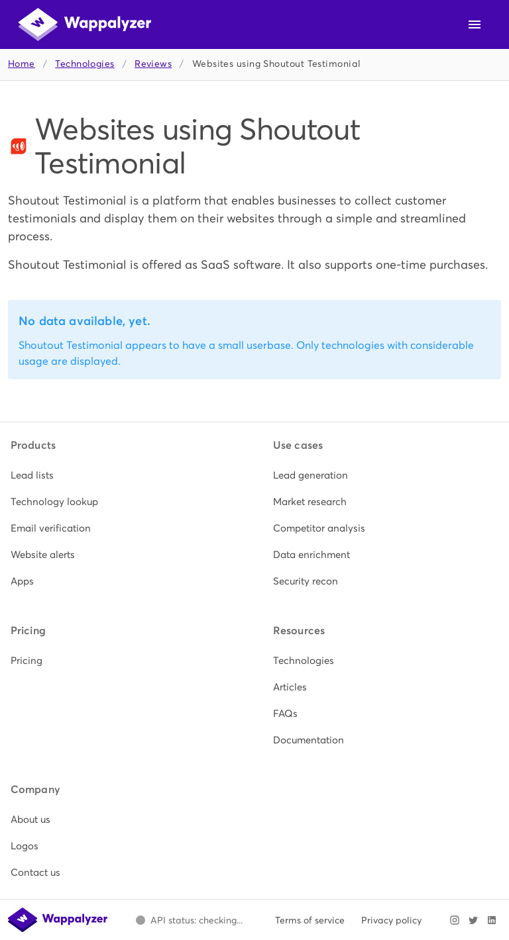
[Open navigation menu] (474, 24)
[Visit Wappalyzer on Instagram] (454, 920)
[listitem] (123, 475)
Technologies (84, 64)
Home (21, 64)
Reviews (153, 64)
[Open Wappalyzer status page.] (189, 920)
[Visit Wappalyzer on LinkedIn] (491, 920)
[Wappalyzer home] (85, 24)
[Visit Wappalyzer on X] (473, 920)
